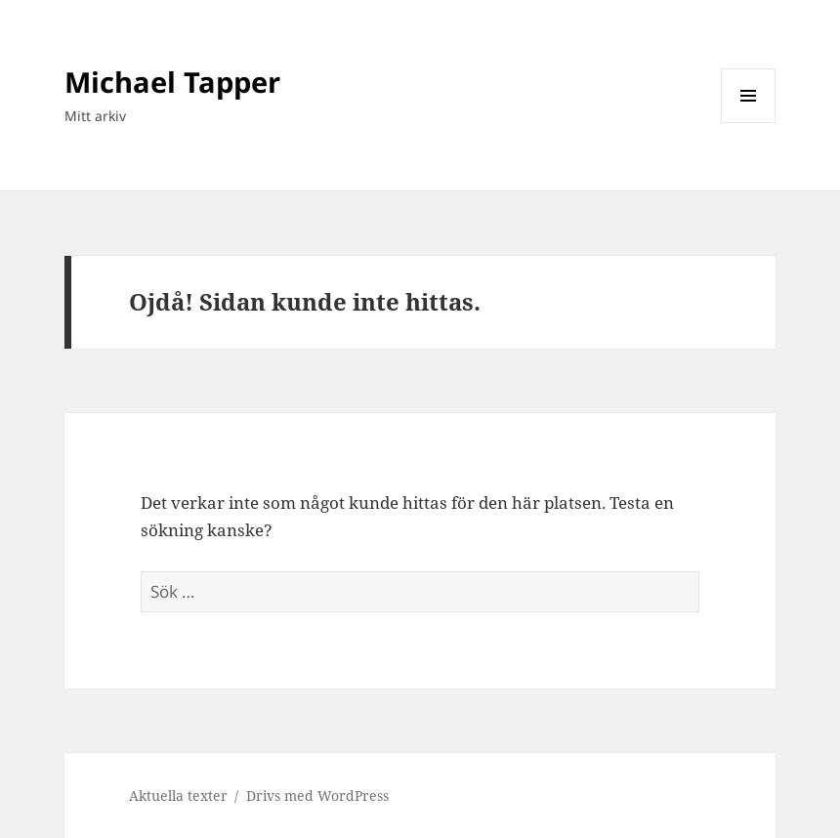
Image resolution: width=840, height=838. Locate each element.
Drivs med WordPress (317, 795)
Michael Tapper (172, 82)
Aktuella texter (178, 795)
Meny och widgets (749, 122)
